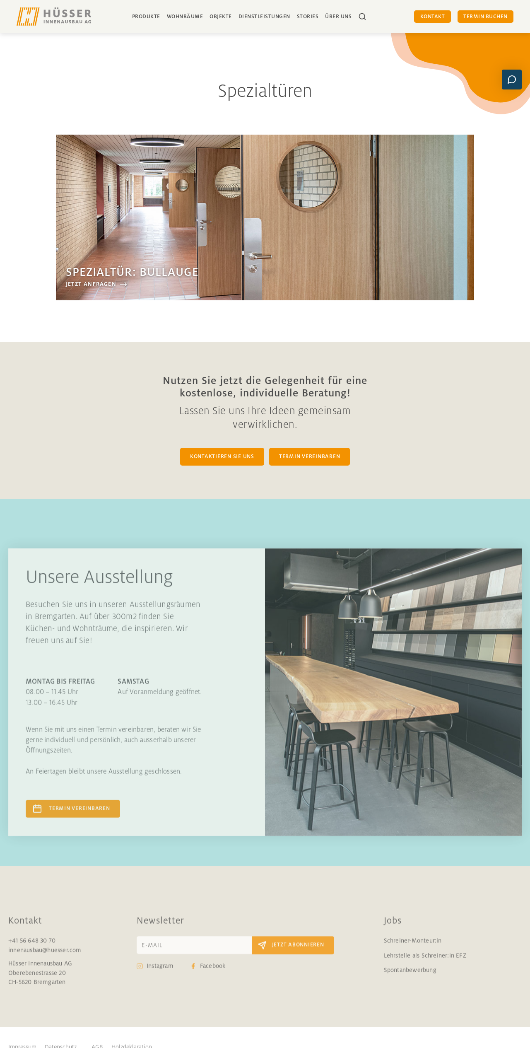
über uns (338, 16)
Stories (308, 16)
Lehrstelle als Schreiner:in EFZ (425, 962)
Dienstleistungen (264, 16)
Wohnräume (185, 16)
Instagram (160, 973)
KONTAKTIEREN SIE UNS (222, 456)
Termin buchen (485, 16)
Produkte (146, 16)
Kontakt (432, 16)
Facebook (213, 973)
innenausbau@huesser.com (45, 957)
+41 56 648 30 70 (31, 948)
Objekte (221, 16)
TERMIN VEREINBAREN (309, 456)
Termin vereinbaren (79, 815)
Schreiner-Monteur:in (413, 948)
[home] (54, 17)
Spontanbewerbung (410, 977)
